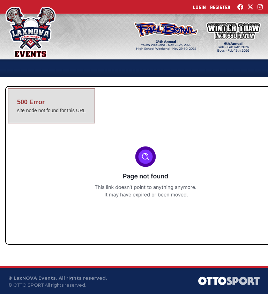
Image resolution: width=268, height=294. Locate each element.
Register (220, 7)
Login (199, 7)
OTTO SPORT (28, 285)
